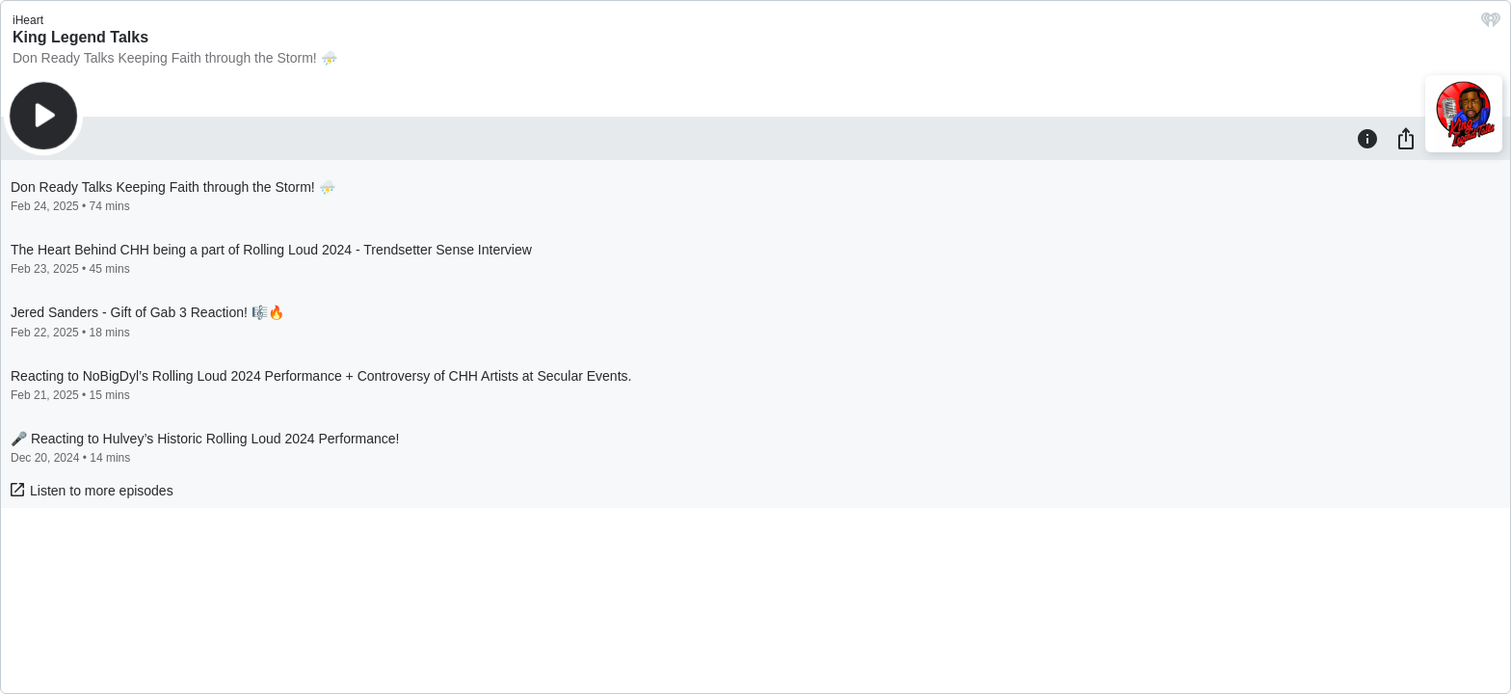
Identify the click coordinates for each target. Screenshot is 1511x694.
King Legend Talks (80, 37)
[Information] (1367, 138)
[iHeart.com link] (1490, 24)
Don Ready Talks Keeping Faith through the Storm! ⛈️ (175, 58)
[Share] (1406, 138)
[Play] (43, 115)
